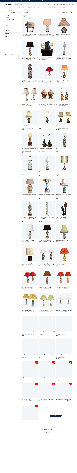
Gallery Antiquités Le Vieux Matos (61, 197)
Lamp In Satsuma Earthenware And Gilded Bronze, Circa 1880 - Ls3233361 (47, 287)
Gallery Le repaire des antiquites (27, 128)
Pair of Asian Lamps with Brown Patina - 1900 (63, 355)
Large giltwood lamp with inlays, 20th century (63, 81)
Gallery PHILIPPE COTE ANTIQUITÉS (28, 264)
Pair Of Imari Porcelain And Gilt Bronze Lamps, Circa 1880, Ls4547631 (29, 287)
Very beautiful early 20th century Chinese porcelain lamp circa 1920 (64, 378)
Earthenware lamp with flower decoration (29, 377)
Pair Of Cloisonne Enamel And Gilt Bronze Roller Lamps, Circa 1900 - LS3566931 (28, 310)
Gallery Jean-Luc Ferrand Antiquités (45, 82)
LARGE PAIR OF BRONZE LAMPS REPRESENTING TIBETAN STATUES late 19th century (46, 149)
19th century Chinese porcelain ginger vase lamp (63, 195)
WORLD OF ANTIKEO (52, 7)
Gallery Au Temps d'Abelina (60, 82)
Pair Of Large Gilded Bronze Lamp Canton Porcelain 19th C (47, 400)
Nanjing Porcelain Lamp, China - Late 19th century (64, 333)
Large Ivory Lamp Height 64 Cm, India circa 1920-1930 (46, 218)
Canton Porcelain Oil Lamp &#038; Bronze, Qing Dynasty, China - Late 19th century (63, 58)
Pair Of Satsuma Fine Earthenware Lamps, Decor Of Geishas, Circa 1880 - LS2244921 (64, 287)
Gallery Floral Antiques (25, 82)
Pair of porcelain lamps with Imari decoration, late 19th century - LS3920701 (64, 310)
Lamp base (24, 171)
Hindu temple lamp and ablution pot (29, 34)
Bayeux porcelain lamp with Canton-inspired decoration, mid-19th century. (46, 172)
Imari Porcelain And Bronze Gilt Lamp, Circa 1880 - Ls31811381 (29, 333)
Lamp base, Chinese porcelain (45, 377)
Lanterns (7, 27)
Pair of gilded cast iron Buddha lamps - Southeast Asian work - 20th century (63, 127)
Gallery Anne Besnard (25, 241)
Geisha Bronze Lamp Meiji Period (62, 217)
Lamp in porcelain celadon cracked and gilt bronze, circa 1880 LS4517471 (46, 81)
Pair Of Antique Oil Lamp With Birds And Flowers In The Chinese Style (30, 355)
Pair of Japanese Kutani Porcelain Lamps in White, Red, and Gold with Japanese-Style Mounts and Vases (46, 104)
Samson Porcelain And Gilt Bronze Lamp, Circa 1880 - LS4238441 (64, 264)
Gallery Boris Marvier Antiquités (44, 127)
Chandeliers (8, 24)
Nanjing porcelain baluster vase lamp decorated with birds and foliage (29, 81)
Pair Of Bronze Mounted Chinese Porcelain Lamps (28, 104)
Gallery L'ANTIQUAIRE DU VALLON (45, 197)
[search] (32, 4)
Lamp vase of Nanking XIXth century (46, 354)
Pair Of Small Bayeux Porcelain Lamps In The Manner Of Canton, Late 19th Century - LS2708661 (46, 310)
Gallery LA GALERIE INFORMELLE (27, 400)
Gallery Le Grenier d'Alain (43, 174)
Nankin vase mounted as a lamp (62, 148)
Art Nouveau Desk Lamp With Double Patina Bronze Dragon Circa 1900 (63, 400)
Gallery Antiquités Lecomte (60, 59)
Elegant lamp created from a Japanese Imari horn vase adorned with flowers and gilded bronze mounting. (47, 195)
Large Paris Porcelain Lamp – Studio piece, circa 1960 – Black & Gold (30, 127)
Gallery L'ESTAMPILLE (42, 59)
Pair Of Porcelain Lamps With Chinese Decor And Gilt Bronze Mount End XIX (46, 264)
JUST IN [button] (12, 7)
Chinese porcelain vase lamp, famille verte (30, 194)
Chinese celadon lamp (26, 399)
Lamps (7, 22)
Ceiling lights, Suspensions (10, 25)
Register (67, 4)
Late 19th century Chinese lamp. (28, 240)
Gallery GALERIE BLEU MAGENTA (62, 128)
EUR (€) (54, 4)
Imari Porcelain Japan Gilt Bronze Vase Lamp (29, 422)
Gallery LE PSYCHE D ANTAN (61, 105)
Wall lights (7, 17)
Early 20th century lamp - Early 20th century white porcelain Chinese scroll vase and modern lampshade (46, 35)
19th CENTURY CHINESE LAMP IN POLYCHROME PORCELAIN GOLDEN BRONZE (46, 241)
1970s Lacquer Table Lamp (27, 263)
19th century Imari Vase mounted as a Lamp (63, 35)
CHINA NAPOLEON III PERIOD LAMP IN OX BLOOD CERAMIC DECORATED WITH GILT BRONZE (30, 149)
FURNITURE (18, 7)
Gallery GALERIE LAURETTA (61, 218)
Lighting (7, 15)
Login (64, 4)
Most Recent (64, 12)
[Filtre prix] (19, 56)
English (59, 4)
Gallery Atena (24, 357)
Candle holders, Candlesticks (11, 19)
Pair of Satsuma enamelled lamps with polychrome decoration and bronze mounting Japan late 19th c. (63, 104)
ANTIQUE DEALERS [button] (62, 7)
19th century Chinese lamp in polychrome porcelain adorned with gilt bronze (30, 58)
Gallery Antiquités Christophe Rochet (45, 265)
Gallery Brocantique (42, 105)
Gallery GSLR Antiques (26, 195)
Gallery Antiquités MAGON (61, 380)
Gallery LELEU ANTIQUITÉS (26, 59)
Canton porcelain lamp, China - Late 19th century (64, 241)
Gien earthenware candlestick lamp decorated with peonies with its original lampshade (63, 172)
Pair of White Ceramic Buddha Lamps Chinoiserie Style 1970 (46, 58)
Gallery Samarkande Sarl (26, 35)
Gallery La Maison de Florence (27, 105)
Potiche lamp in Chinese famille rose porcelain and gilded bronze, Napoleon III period (29, 218)
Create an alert (25, 12)
